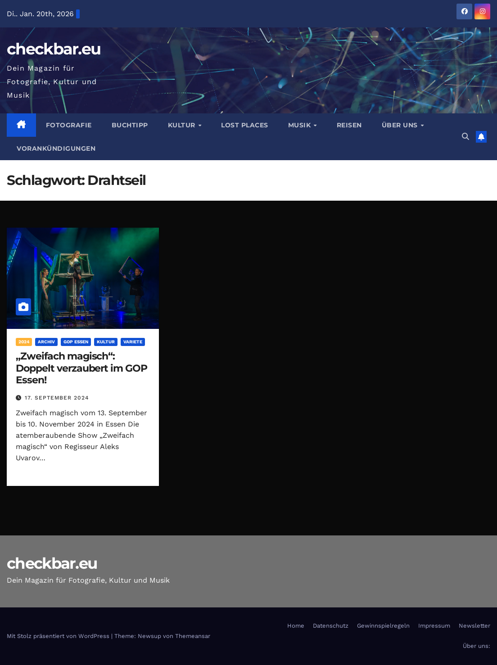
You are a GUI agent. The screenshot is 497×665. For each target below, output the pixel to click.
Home (295, 625)
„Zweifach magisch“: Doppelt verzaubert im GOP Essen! (81, 368)
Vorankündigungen (56, 148)
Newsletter (474, 625)
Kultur (183, 125)
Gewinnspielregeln (383, 625)
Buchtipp (130, 125)
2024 (23, 341)
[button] (465, 136)
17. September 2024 (57, 398)
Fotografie (69, 125)
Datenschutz (330, 625)
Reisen (349, 125)
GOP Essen (75, 341)
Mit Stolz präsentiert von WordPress (59, 636)
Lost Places (244, 125)
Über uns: (476, 646)
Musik (300, 125)
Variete (132, 341)
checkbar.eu (53, 48)
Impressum (434, 625)
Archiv (46, 341)
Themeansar (192, 636)
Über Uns (401, 125)
